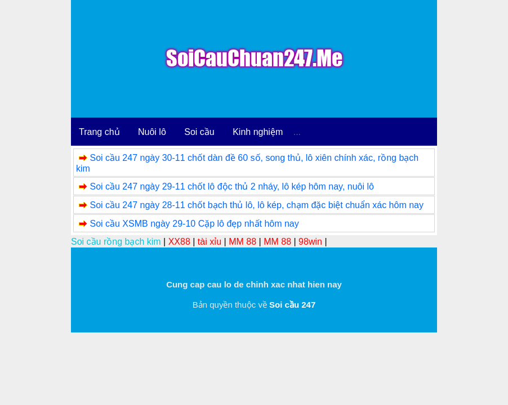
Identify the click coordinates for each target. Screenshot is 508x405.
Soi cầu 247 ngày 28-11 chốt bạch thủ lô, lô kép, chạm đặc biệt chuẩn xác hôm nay (257, 205)
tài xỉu (209, 241)
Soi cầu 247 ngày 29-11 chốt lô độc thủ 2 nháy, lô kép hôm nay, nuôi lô (231, 186)
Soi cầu (199, 132)
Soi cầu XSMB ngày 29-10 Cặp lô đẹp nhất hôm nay (194, 223)
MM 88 (242, 241)
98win (310, 241)
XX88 (179, 241)
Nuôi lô (152, 132)
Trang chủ (99, 132)
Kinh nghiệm (258, 132)
